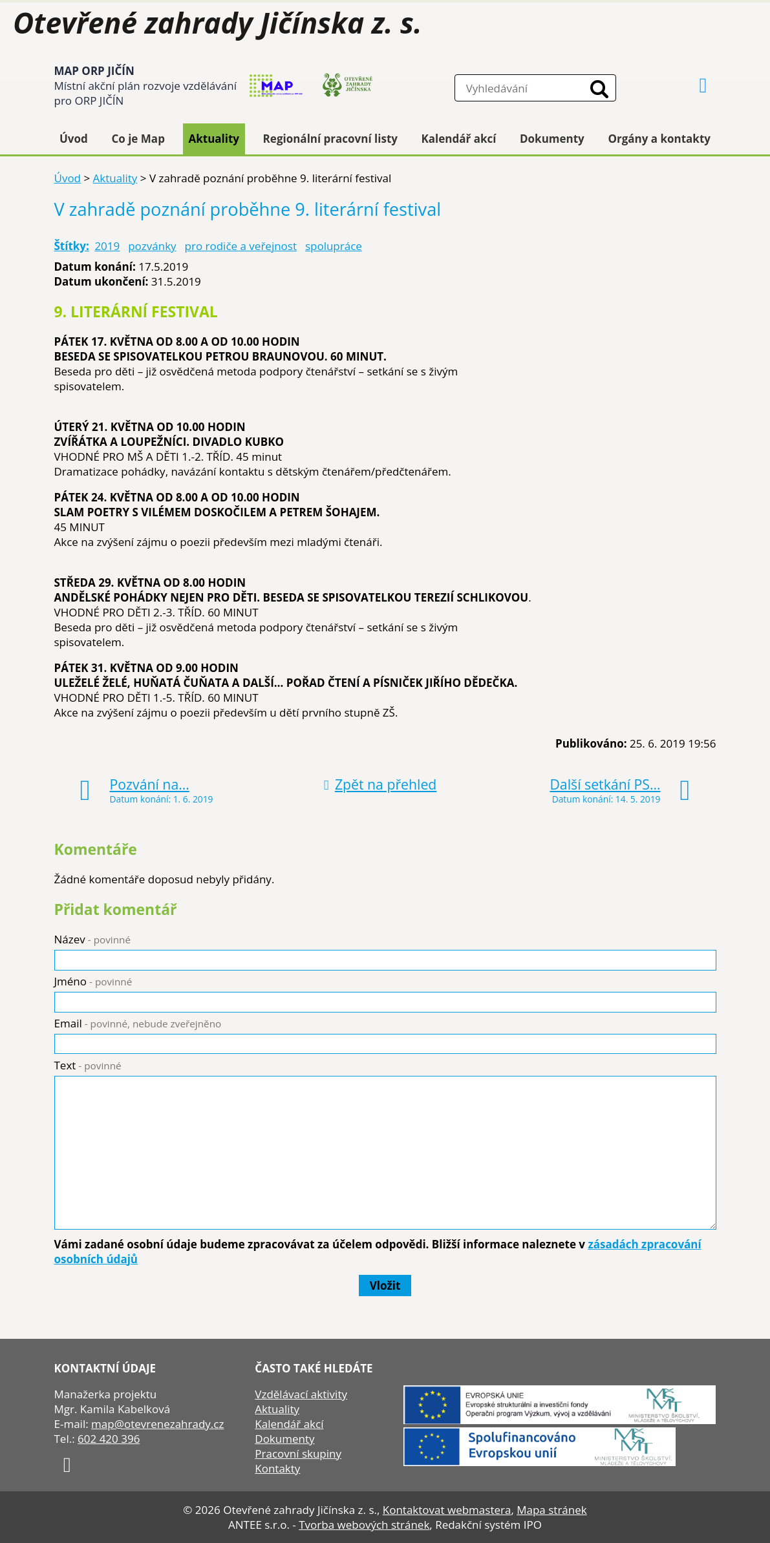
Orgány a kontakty (659, 138)
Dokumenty (552, 138)
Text (88, 1065)
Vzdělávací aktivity (301, 1394)
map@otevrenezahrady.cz (157, 1423)
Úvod (73, 138)
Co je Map (137, 138)
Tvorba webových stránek (364, 1524)
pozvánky (152, 245)
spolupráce (333, 245)
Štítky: (71, 245)
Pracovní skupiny (298, 1453)
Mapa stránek (551, 1509)
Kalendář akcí (459, 138)
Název (92, 939)
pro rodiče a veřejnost (241, 245)
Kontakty (277, 1468)
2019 (107, 245)
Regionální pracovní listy (330, 138)
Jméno (93, 981)
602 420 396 (109, 1438)
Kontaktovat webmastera (447, 1509)
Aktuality (213, 138)
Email (138, 1023)
